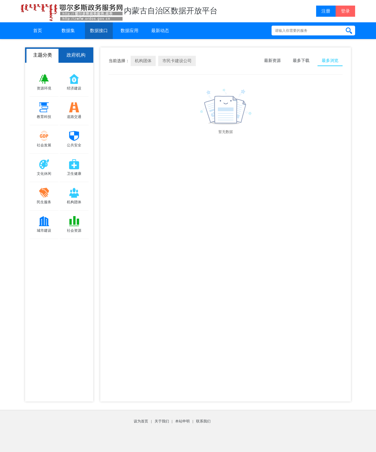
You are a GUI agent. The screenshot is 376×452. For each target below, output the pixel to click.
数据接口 (99, 30)
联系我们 (203, 421)
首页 (37, 30)
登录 (345, 11)
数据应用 (129, 30)
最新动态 (160, 30)
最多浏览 (330, 60)
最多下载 (301, 60)
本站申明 (182, 421)
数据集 (68, 30)
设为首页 (141, 421)
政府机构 (76, 55)
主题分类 (42, 55)
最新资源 (272, 60)
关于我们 (162, 421)
